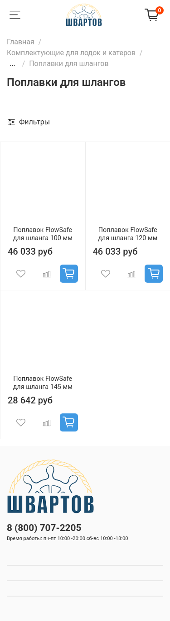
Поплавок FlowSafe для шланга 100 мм (43, 234)
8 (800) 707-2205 (44, 527)
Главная (20, 42)
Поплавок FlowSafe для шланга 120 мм (127, 234)
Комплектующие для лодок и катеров (71, 52)
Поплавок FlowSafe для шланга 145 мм (43, 383)
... (12, 64)
